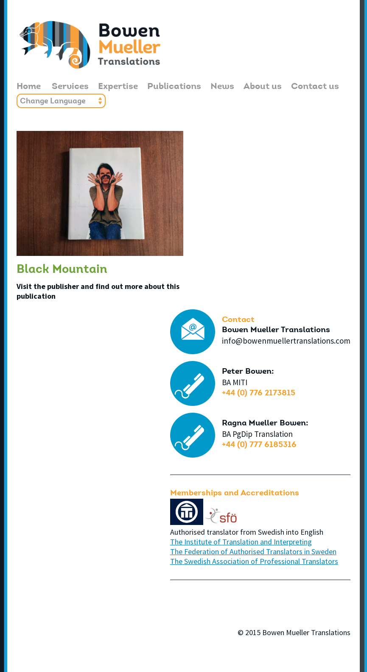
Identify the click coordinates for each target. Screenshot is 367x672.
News (222, 87)
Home (29, 87)
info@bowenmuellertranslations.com (286, 341)
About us (263, 87)
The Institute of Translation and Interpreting (241, 542)
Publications (174, 87)
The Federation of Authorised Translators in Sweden (253, 551)
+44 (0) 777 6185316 (259, 445)
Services (70, 87)
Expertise (118, 87)
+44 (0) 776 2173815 (258, 393)
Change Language (53, 102)
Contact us (315, 87)
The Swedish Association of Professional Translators (254, 561)
